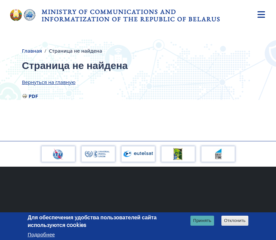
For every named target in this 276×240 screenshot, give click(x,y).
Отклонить (235, 221)
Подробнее (41, 235)
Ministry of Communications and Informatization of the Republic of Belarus (131, 15)
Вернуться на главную (49, 82)
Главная (32, 50)
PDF (33, 96)
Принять (202, 221)
